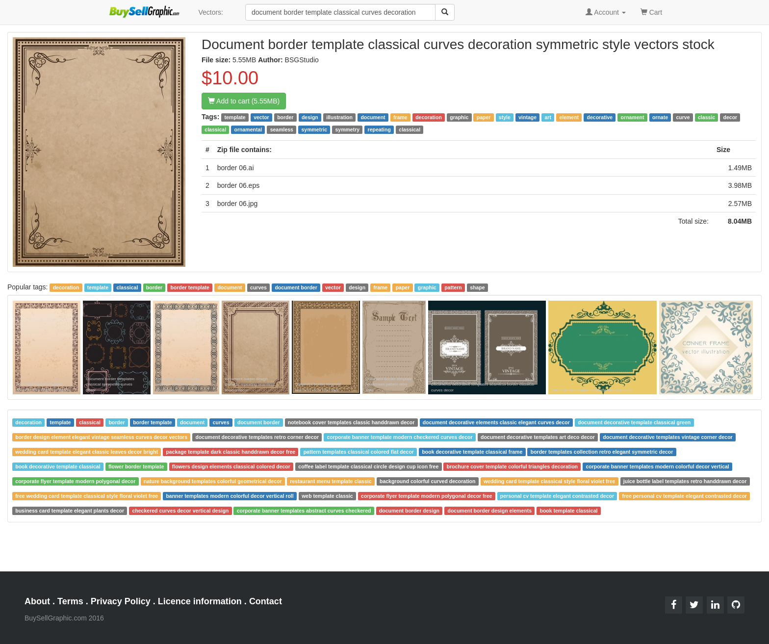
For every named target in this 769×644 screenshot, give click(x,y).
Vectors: (210, 12)
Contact (265, 601)
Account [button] (606, 12)
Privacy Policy (121, 601)
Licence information (200, 601)
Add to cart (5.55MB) (244, 101)
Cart (651, 11)
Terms (70, 601)
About (37, 601)
